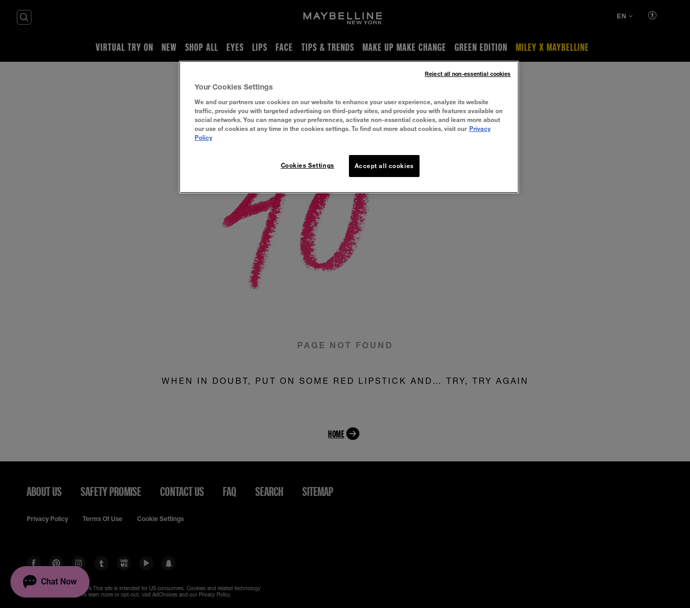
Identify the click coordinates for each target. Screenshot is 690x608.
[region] (349, 127)
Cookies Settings (307, 165)
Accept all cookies (384, 165)
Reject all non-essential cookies (468, 74)
